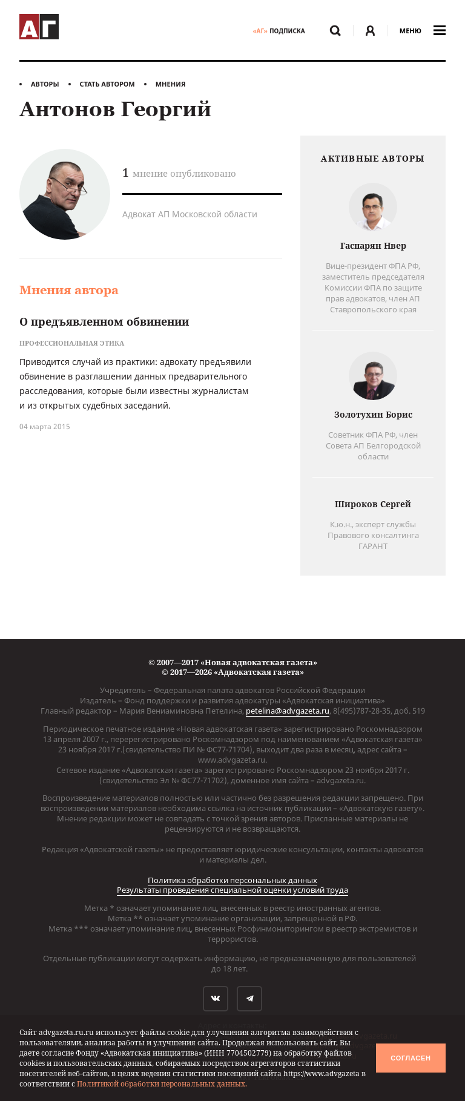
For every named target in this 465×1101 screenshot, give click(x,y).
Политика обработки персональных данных (232, 880)
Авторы (45, 83)
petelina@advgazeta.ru (287, 710)
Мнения (171, 83)
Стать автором (107, 83)
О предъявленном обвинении (104, 321)
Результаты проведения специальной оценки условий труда (232, 889)
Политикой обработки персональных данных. (162, 1084)
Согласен (410, 1058)
